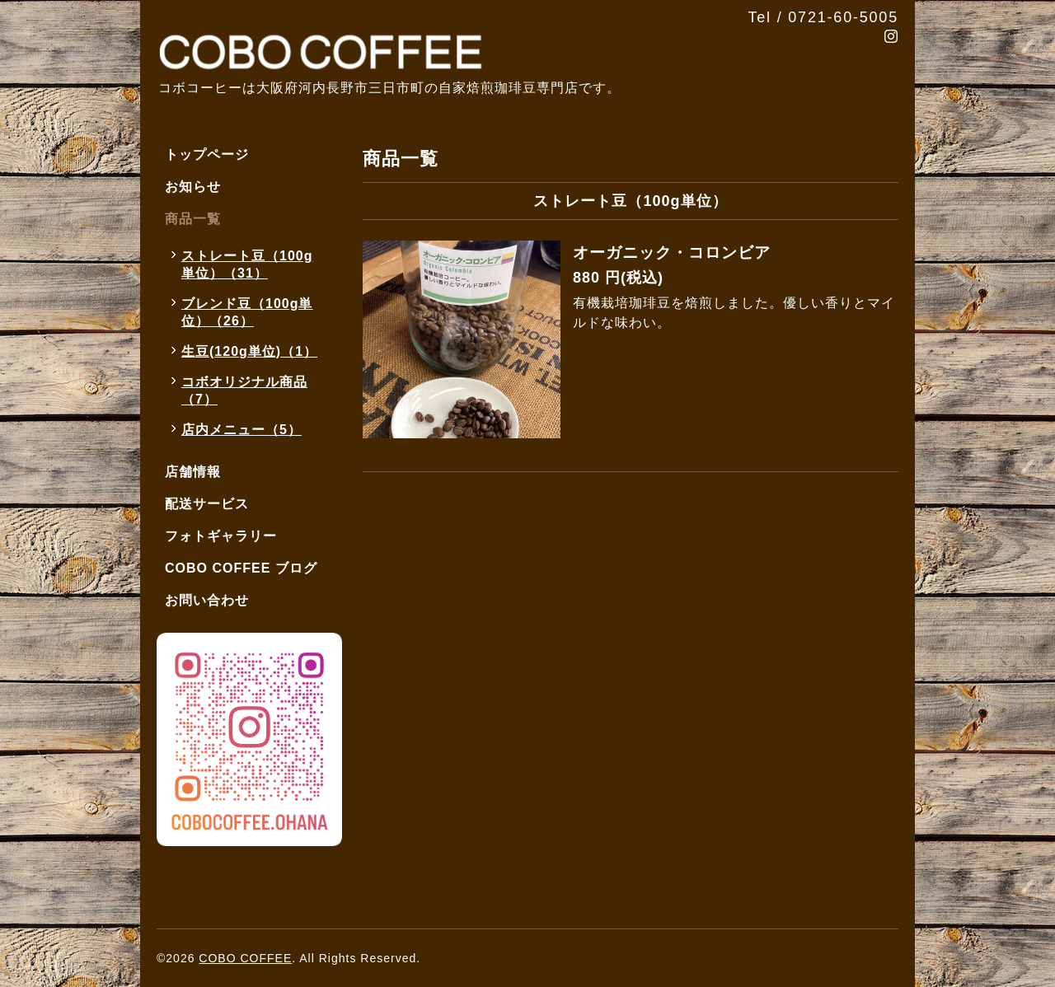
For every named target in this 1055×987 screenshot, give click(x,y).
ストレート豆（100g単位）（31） (246, 264)
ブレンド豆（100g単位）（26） (246, 312)
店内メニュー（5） (241, 430)
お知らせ (193, 187)
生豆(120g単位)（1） (249, 351)
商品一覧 (193, 219)
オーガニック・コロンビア (672, 252)
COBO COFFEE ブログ (241, 568)
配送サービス (207, 504)
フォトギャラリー (221, 536)
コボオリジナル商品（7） (244, 390)
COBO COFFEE (245, 958)
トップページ (207, 154)
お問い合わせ (207, 600)
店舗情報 (193, 472)
